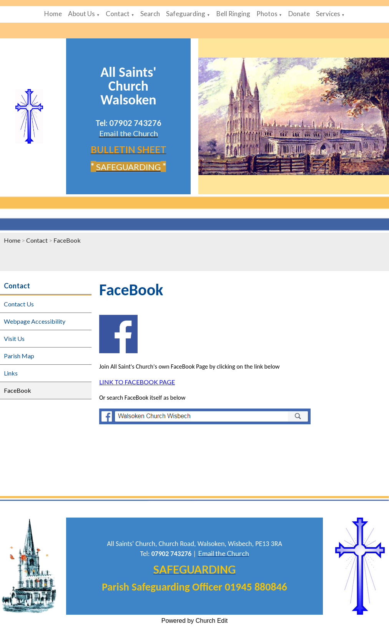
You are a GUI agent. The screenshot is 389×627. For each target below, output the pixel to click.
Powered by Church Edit (194, 620)
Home (53, 14)
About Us (81, 14)
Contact (118, 14)
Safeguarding (185, 14)
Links (11, 373)
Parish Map (19, 355)
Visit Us (14, 338)
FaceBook (67, 240)
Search (150, 14)
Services (328, 14)
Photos (267, 14)
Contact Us (19, 304)
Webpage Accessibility (34, 321)
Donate (299, 14)
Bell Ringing (233, 14)
